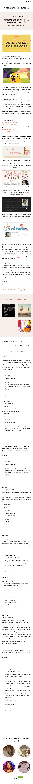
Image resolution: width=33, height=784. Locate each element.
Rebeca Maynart (10, 378)
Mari (4, 253)
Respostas (7, 375)
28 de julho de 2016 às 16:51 (12, 671)
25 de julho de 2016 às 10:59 (8, 579)
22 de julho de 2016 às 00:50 (9, 489)
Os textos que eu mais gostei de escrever (12, 122)
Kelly (30, 251)
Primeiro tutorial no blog (8, 129)
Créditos (26, 776)
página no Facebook (16, 60)
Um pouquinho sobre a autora (9, 133)
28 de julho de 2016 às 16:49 (12, 597)
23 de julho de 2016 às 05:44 (8, 536)
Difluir (19, 167)
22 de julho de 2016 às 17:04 (12, 515)
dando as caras (22, 25)
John (3, 251)
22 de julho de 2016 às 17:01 (12, 380)
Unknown (5, 535)
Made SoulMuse (18, 781)
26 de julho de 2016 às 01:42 (8, 617)
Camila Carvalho (7, 401)
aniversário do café (13, 25)
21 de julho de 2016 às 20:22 (9, 403)
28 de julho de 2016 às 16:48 (12, 557)
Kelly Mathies (6, 356)
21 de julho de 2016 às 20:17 (8, 357)
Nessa (3, 255)
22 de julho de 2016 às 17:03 (12, 466)
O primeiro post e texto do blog (10, 124)
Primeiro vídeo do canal (8, 126)
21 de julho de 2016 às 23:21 (8, 443)
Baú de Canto (5, 661)
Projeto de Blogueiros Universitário (11, 131)
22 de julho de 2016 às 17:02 (12, 423)
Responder (4, 372)
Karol (27, 192)
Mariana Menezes (7, 442)
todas (18, 256)
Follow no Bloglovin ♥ (11, 776)
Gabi (8, 255)
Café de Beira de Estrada (16, 8)
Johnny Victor (6, 616)
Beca (7, 251)
